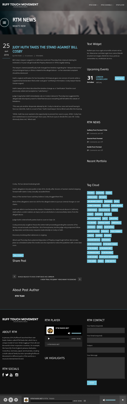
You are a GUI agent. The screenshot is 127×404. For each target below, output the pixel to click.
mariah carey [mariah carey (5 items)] (104, 223)
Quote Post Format (95, 138)
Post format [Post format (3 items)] (116, 231)
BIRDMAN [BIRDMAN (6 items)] (108, 201)
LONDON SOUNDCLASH (101, 78)
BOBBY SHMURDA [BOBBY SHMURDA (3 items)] (94, 205)
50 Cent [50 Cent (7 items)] (91, 193)
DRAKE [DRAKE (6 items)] (114, 210)
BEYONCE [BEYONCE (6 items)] (103, 197)
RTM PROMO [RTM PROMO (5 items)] (92, 248)
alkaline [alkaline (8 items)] (100, 193)
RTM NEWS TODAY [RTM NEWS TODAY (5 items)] (110, 244)
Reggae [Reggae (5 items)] (107, 235)
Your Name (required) (106, 329)
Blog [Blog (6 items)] (117, 201)
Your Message (106, 368)
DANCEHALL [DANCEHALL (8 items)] (92, 210)
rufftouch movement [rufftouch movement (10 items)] (108, 257)
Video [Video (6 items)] (101, 261)
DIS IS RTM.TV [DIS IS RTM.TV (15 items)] (104, 210)
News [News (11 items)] (100, 227)
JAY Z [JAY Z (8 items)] (105, 218)
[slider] (62, 338)
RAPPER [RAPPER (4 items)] (99, 235)
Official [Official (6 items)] (105, 231)
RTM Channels (106, 5)
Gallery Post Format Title (97, 130)
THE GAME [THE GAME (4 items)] (91, 261)
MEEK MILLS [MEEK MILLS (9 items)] (116, 223)
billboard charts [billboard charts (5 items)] (95, 201)
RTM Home (92, 5)
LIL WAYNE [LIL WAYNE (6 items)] (91, 223)
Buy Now (119, 78)
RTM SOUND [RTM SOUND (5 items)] (92, 257)
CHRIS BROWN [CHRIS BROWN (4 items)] (117, 205)
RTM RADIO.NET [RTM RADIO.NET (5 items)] (105, 248)
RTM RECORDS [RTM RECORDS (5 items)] (107, 252)
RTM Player (120, 5)
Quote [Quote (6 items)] (90, 235)
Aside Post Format (94, 147)
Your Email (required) (106, 339)
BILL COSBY (18, 255)
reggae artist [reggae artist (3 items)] (93, 240)
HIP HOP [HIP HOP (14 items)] (108, 214)
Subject (106, 348)
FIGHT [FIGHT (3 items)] (90, 214)
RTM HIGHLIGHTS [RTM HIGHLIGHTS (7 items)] (94, 244)
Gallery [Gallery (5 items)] (99, 214)
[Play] (49, 339)
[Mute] (69, 333)
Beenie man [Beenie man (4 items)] (92, 197)
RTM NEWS (39, 56)
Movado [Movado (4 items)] (91, 227)
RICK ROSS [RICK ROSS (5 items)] (106, 240)
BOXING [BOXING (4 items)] (106, 205)
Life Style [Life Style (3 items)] (113, 218)
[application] (63, 339)
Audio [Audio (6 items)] (109, 193)
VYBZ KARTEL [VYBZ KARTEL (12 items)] (110, 261)
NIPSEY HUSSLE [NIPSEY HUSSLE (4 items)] (93, 231)
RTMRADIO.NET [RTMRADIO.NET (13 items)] (93, 252)
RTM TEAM (18, 56)
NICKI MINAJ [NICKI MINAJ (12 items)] (109, 227)
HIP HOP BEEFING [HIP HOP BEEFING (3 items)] (94, 218)
